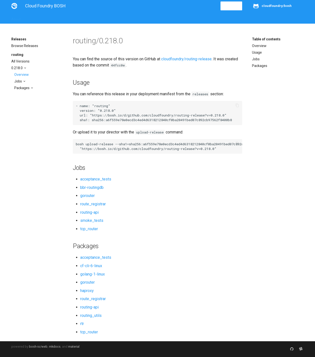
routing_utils (91, 315)
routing (17, 55)
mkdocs (55, 346)
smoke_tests (91, 220)
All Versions (20, 61)
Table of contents (266, 39)
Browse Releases (24, 46)
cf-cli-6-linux (91, 265)
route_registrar (93, 204)
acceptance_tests (95, 179)
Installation (35, 18)
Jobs (18, 81)
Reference (76, 18)
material (73, 346)
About (16, 18)
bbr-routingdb (92, 187)
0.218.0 (17, 68)
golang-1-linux (92, 274)
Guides (56, 18)
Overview (21, 75)
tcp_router (89, 229)
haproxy (87, 290)
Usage (257, 52)
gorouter (87, 195)
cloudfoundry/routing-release (186, 59)
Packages (22, 88)
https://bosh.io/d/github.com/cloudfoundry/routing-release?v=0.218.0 (158, 115)
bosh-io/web (38, 346)
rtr (82, 323)
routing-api (89, 212)
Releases (119, 18)
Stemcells (98, 18)
